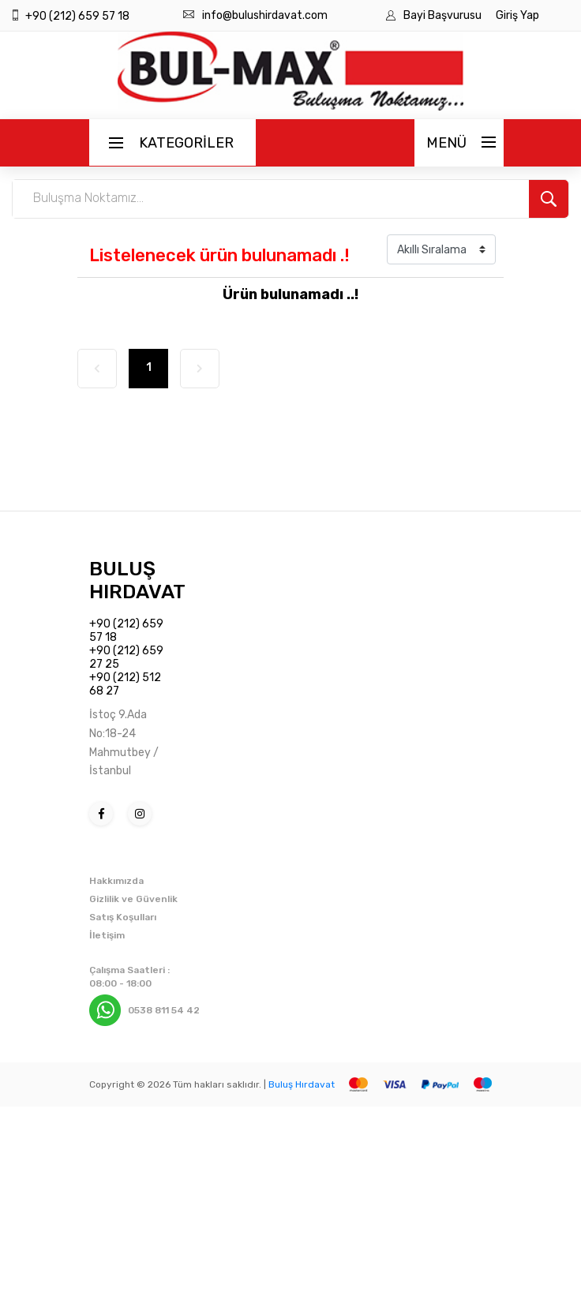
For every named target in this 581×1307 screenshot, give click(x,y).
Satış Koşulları (122, 917)
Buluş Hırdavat (301, 1084)
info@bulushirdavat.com (265, 15)
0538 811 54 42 (164, 1010)
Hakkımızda (116, 880)
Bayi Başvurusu (443, 15)
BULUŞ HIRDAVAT (137, 580)
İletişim (107, 935)
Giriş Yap (517, 15)
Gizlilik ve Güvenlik (133, 898)
